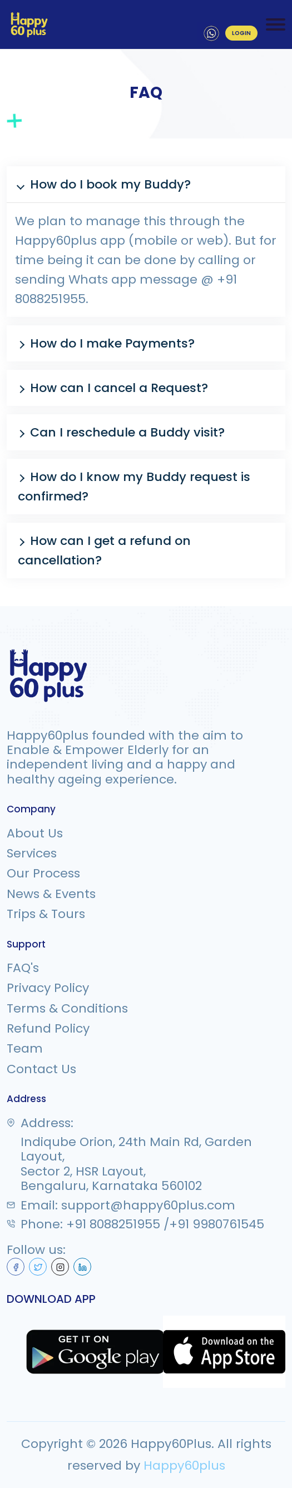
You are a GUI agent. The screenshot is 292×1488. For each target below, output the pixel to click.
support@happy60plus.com (148, 1205)
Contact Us (41, 1069)
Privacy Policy (48, 988)
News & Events (51, 894)
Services (32, 853)
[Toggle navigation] (275, 24)
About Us (35, 833)
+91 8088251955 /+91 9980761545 (165, 1224)
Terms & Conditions (67, 1008)
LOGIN (241, 33)
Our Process (43, 873)
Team (25, 1048)
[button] (146, 184)
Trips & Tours (46, 914)
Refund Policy (48, 1028)
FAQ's (23, 968)
